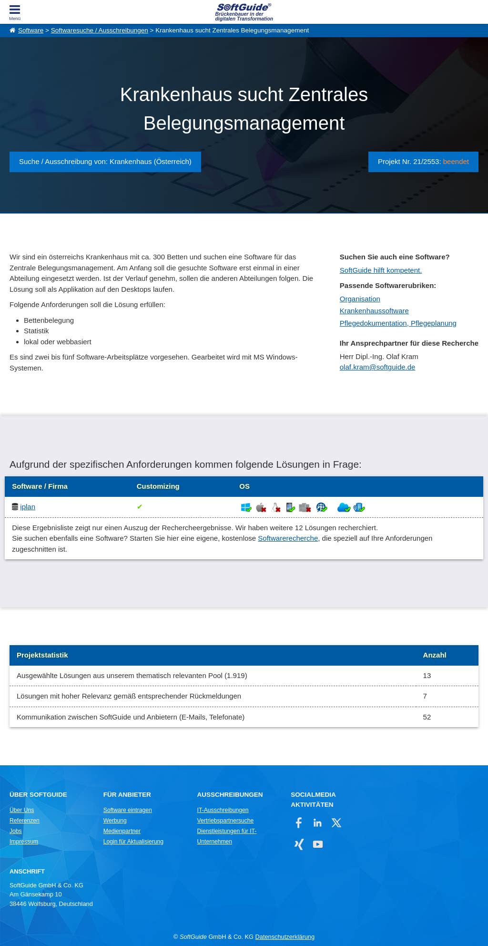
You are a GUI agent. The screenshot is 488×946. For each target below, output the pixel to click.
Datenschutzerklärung (285, 936)
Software (30, 30)
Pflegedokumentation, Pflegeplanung (398, 323)
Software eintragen (127, 810)
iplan (27, 507)
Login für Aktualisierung (133, 841)
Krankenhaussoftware (374, 311)
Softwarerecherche (288, 538)
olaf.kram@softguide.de (378, 367)
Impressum (24, 841)
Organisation (360, 299)
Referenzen (25, 820)
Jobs (16, 831)
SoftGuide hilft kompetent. (381, 270)
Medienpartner (122, 831)
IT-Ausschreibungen (223, 810)
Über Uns (22, 810)
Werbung (115, 820)
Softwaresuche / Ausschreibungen (99, 30)
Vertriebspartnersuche (225, 820)
